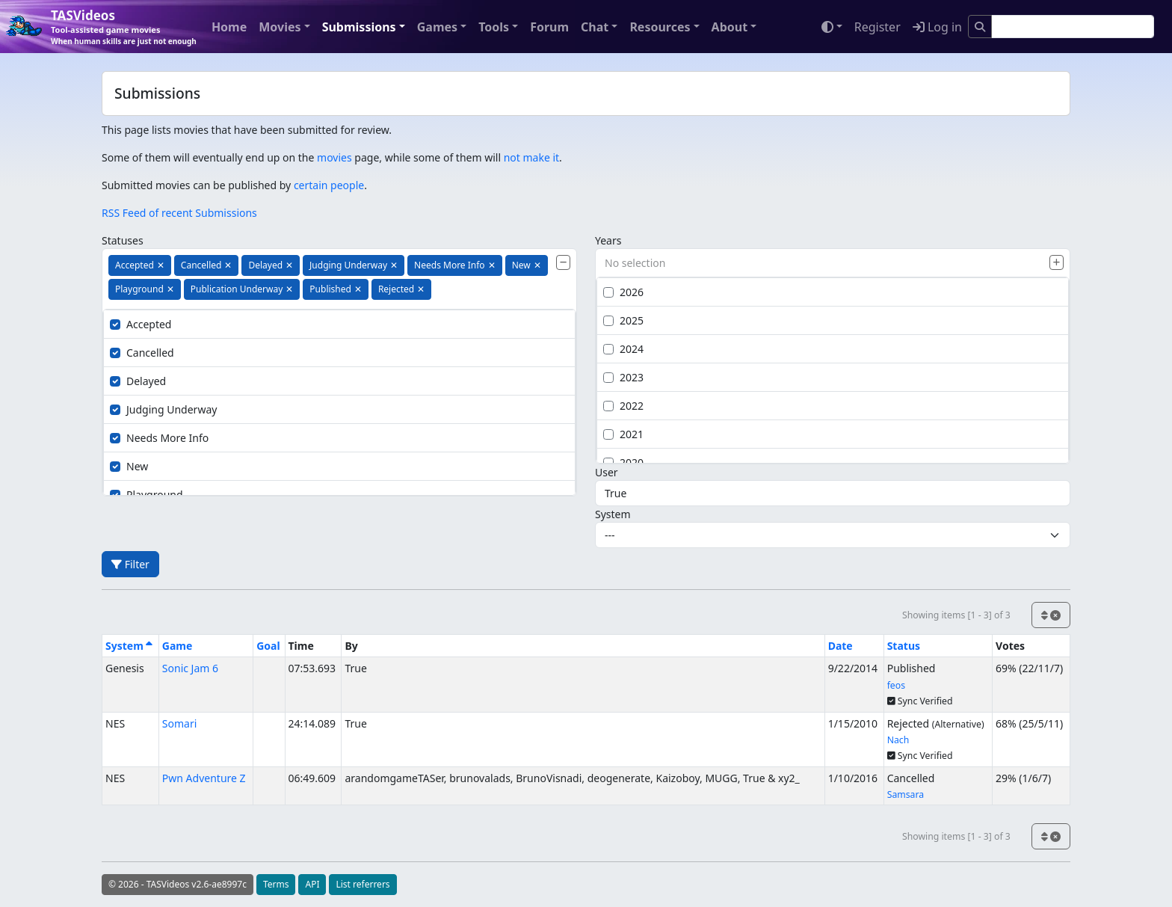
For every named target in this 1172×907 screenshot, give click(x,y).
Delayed (138, 381)
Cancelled (142, 352)
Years (608, 240)
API (312, 884)
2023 (623, 377)
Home (229, 27)
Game (177, 646)
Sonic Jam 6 (190, 668)
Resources (659, 27)
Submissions (359, 27)
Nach (898, 740)
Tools (493, 27)
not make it (531, 157)
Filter (130, 564)
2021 (623, 434)
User (606, 472)
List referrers (362, 884)
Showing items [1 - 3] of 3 (956, 615)
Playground (146, 495)
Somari (179, 723)
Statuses (123, 240)
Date (840, 646)
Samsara (905, 794)
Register (877, 27)
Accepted (140, 324)
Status (903, 646)
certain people (329, 185)
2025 (623, 320)
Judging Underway (163, 409)
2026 (623, 292)
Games (437, 27)
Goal (268, 646)
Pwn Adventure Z (204, 778)
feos (896, 685)
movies (334, 157)
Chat (594, 27)
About (730, 27)
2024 (623, 349)
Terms (276, 884)
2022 (623, 406)
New (129, 466)
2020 (623, 462)
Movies (279, 27)
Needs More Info (159, 438)
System (613, 514)
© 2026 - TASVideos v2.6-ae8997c (177, 884)
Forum (549, 27)
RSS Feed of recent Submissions (179, 213)
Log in (937, 27)
